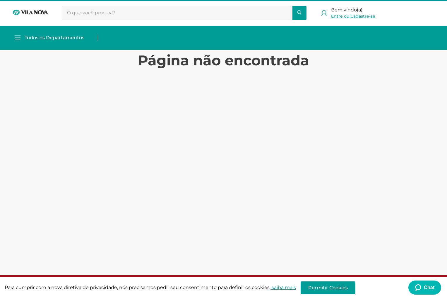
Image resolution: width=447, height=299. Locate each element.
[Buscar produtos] (299, 13)
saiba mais (283, 287)
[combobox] (184, 13)
